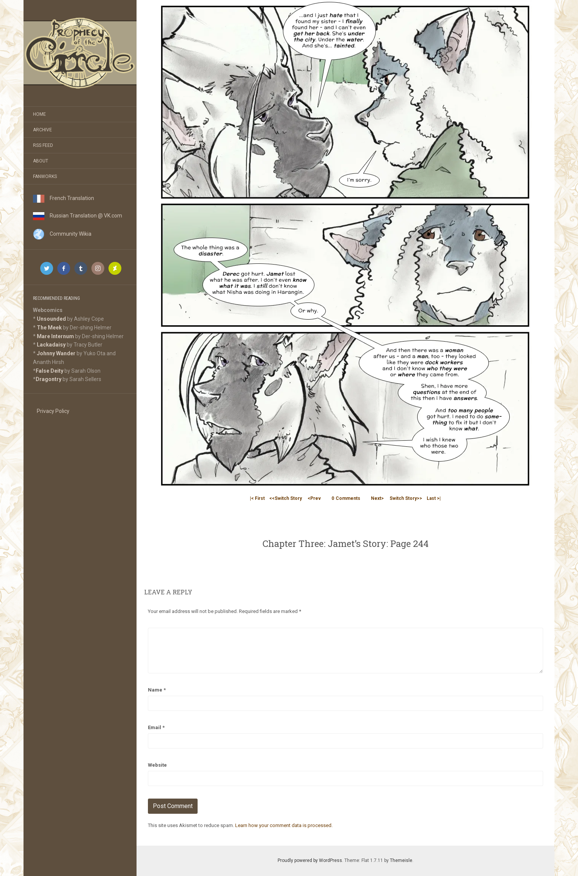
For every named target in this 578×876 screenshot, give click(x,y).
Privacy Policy (53, 411)
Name (157, 690)
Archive (42, 129)
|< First (257, 498)
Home (39, 114)
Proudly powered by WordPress (310, 860)
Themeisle (401, 860)
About (40, 161)
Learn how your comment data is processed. (284, 825)
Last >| (434, 498)
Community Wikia (62, 234)
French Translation (63, 198)
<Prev (314, 498)
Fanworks (45, 176)
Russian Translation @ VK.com (77, 216)
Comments (345, 498)
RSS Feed (43, 145)
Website (157, 765)
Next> (377, 498)
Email (156, 727)
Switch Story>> (406, 498)
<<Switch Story (285, 498)
